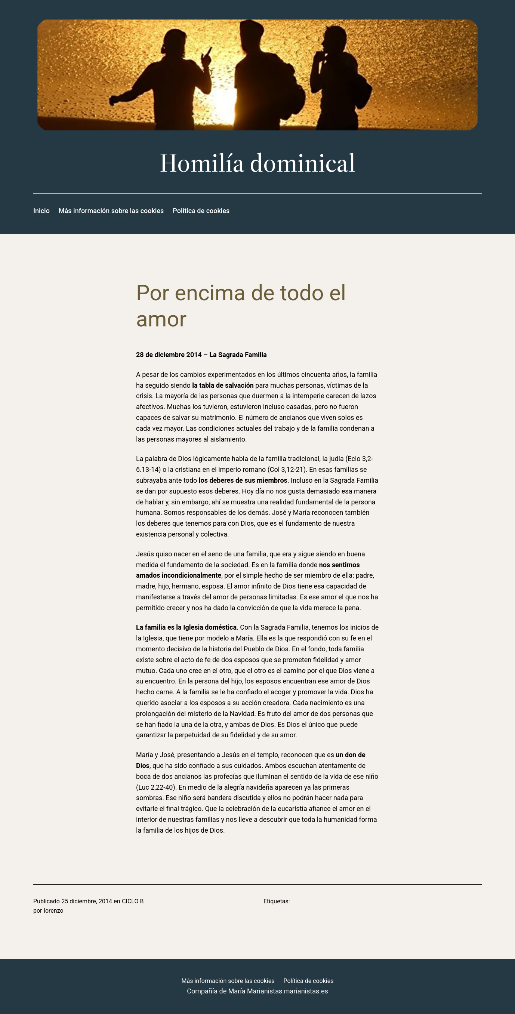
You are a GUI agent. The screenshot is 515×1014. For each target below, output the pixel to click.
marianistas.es (306, 991)
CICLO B (133, 901)
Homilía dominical (257, 162)
